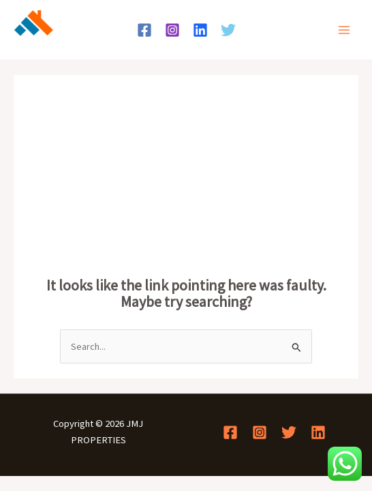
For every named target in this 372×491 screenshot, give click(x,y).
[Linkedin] (200, 30)
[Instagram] (172, 30)
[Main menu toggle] (344, 30)
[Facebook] (144, 30)
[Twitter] (228, 30)
